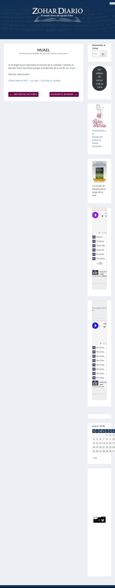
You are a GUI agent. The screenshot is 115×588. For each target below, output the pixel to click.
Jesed (59, 68)
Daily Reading (104, 283)
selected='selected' (112, 3)
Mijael (22, 64)
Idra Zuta (102, 394)
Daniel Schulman (59, 53)
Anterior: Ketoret (23, 94)
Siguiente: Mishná (64, 94)
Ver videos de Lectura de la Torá (99, 78)
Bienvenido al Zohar (98, 47)
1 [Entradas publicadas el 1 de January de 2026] (107, 435)
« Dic (94, 457)
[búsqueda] (103, 53)
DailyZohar (94, 283)
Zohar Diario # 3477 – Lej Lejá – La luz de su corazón (34, 80)
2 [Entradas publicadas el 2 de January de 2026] (110, 435)
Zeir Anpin (70, 68)
